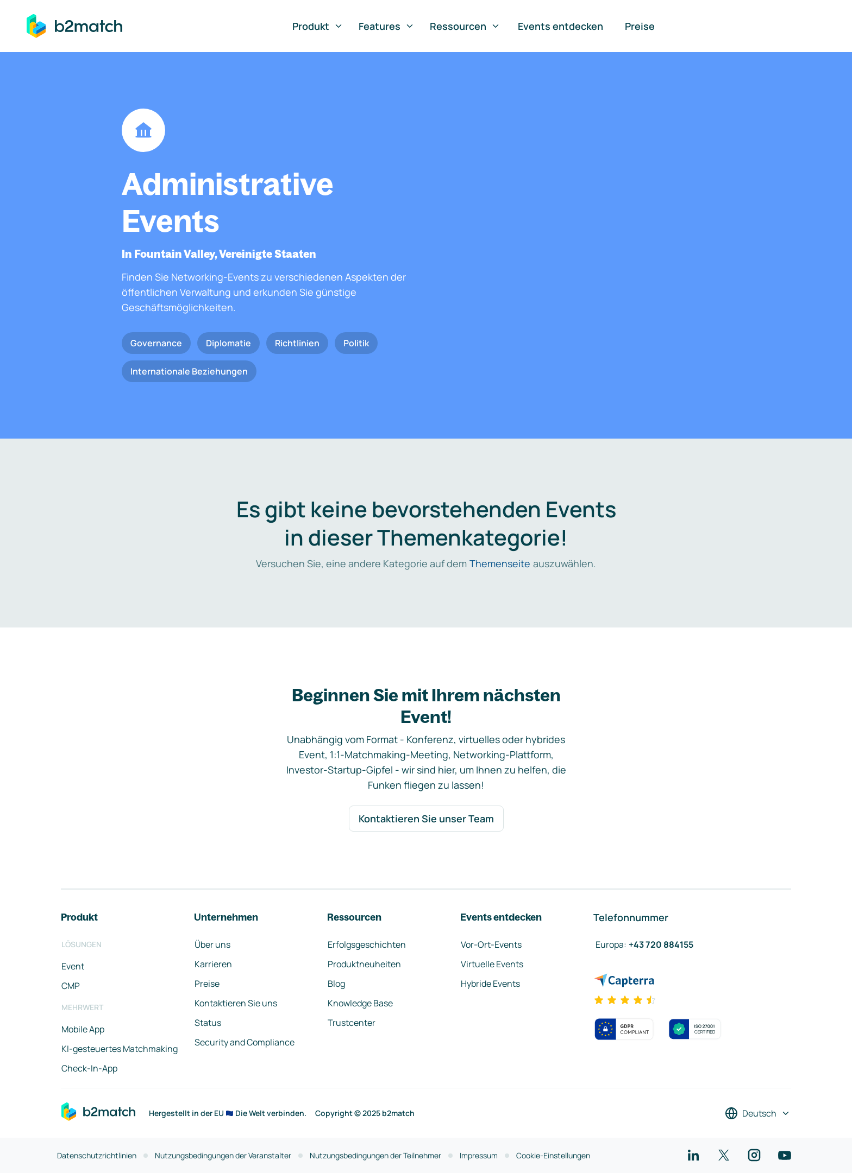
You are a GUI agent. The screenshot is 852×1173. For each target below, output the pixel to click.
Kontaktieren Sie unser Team (426, 818)
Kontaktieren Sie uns (236, 1003)
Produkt (317, 26)
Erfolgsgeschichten (367, 944)
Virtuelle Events (492, 964)
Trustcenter (351, 1023)
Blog (336, 984)
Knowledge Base (360, 1003)
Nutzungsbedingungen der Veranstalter (223, 1155)
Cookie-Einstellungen (553, 1155)
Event (72, 966)
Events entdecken (560, 26)
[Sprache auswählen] (757, 1113)
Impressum (479, 1155)
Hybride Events (490, 984)
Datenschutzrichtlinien (96, 1155)
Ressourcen (465, 26)
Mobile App (82, 1029)
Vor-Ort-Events (491, 944)
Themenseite (499, 563)
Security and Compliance (245, 1042)
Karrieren (213, 964)
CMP (70, 986)
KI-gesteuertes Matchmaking (119, 1049)
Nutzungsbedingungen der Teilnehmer (375, 1155)
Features (387, 26)
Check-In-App (89, 1068)
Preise (640, 26)
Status (208, 1023)
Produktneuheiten (364, 964)
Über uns (212, 944)
